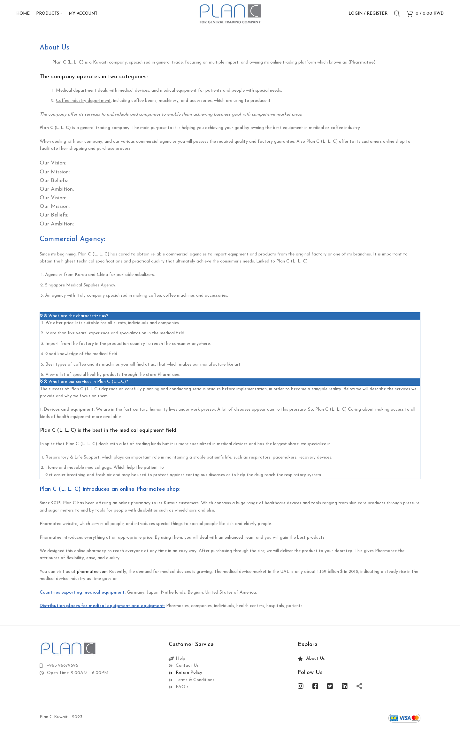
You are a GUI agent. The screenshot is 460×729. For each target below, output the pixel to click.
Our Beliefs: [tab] (54, 180)
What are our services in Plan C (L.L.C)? (88, 364)
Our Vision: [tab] (53, 163)
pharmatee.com (92, 571)
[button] (230, 298)
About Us (315, 658)
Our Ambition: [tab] (57, 189)
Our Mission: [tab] (55, 172)
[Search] (397, 13)
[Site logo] (230, 13)
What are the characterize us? (78, 298)
